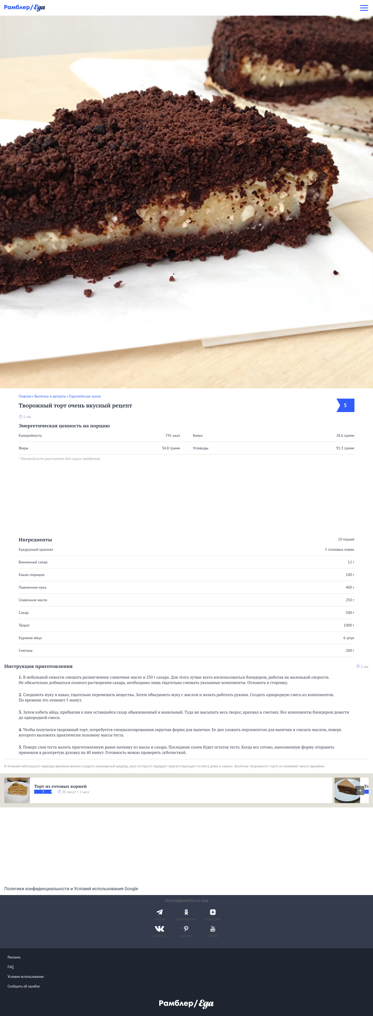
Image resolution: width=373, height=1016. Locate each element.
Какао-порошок (32, 575)
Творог (24, 625)
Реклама (14, 957)
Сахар (24, 612)
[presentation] (359, 790)
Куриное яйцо (30, 638)
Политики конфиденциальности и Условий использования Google (71, 888)
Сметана (26, 650)
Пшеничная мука (33, 587)
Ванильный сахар (33, 562)
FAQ (11, 967)
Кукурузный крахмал (36, 549)
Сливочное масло (33, 600)
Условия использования (26, 976)
